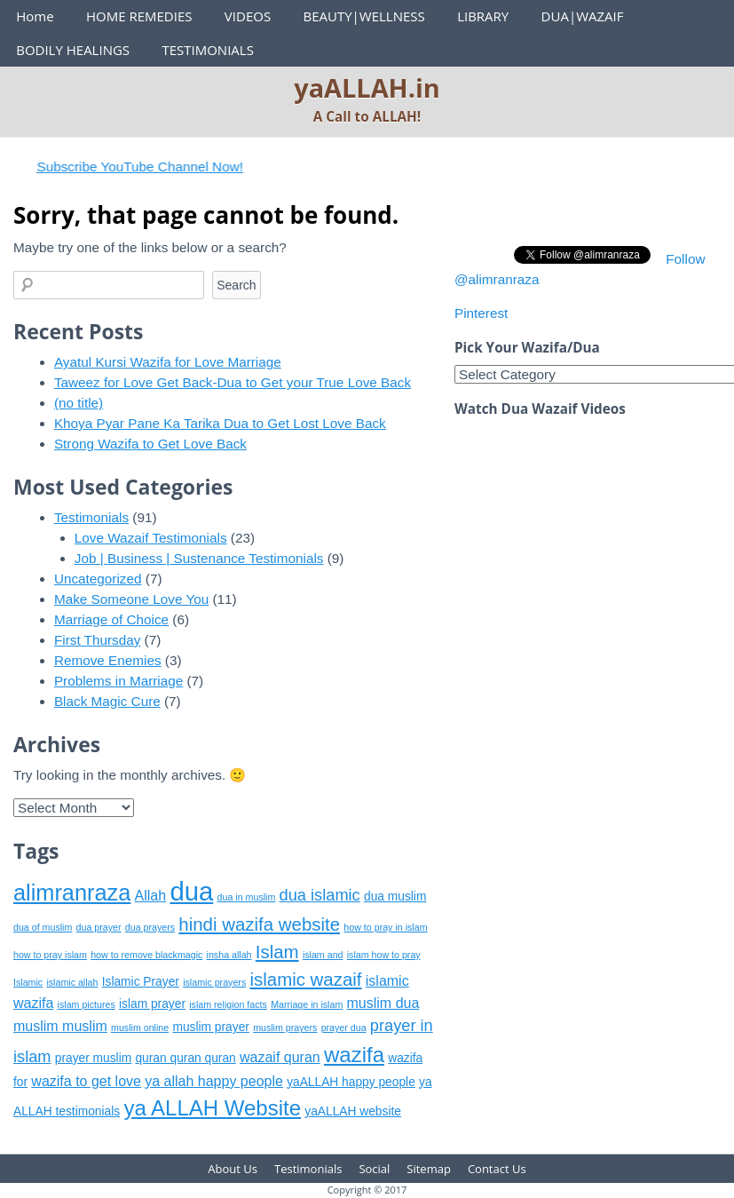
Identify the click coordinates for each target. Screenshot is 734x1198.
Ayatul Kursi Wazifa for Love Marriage (167, 361)
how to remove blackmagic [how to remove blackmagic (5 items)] (146, 954)
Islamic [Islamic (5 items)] (28, 982)
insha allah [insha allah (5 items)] (229, 954)
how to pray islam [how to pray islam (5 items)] (50, 954)
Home (34, 16)
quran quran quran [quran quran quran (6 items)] (185, 1058)
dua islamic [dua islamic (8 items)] (320, 895)
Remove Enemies (108, 660)
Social (374, 1169)
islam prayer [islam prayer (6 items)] (152, 1004)
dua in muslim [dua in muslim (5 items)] (246, 897)
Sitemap (428, 1169)
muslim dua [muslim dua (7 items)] (383, 1003)
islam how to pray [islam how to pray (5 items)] (384, 954)
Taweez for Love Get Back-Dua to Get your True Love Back (232, 382)
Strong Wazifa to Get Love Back (150, 443)
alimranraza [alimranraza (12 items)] (71, 892)
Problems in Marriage (118, 680)
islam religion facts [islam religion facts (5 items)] (228, 1004)
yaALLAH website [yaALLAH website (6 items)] (352, 1111)
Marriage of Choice (111, 619)
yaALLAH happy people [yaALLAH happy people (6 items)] (351, 1082)
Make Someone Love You (131, 599)
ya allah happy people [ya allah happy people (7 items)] (214, 1081)
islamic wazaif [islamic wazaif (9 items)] (305, 979)
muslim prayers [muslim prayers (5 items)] (285, 1027)
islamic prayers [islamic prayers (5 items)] (214, 982)
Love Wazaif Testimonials (151, 537)
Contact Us (497, 1169)
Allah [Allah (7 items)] (151, 895)
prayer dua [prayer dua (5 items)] (344, 1027)
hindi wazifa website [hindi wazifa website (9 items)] (259, 924)
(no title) (78, 402)
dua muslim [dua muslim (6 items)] (395, 896)
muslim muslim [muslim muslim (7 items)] (60, 1026)
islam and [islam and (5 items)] (323, 954)
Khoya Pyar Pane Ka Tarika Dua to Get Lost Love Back (220, 423)
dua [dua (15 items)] (191, 891)
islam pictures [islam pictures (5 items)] (86, 1004)
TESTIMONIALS (207, 50)
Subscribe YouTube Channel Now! (150, 166)
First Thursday (97, 639)
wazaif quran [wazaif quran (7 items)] (280, 1057)
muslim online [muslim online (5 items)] (140, 1027)
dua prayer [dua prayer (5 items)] (99, 927)
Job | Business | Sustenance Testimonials (199, 558)
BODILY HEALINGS (73, 50)
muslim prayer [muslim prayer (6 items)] (210, 1027)
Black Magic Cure (107, 701)
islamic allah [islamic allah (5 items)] (72, 982)
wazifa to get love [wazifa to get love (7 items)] (86, 1081)
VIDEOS (248, 16)
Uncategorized (98, 578)
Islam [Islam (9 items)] (277, 951)
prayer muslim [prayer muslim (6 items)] (93, 1058)
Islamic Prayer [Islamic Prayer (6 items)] (140, 981)
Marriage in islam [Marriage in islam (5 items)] (307, 1004)
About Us (232, 1169)
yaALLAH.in (367, 87)
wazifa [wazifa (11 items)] (354, 1055)
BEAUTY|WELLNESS (363, 16)
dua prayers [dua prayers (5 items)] (150, 927)
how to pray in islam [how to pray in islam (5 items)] (385, 927)
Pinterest (481, 313)
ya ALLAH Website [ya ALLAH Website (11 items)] (212, 1108)
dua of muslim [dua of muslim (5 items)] (42, 927)
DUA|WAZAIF (582, 16)
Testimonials (91, 517)
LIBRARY (483, 16)
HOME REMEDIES (139, 16)
